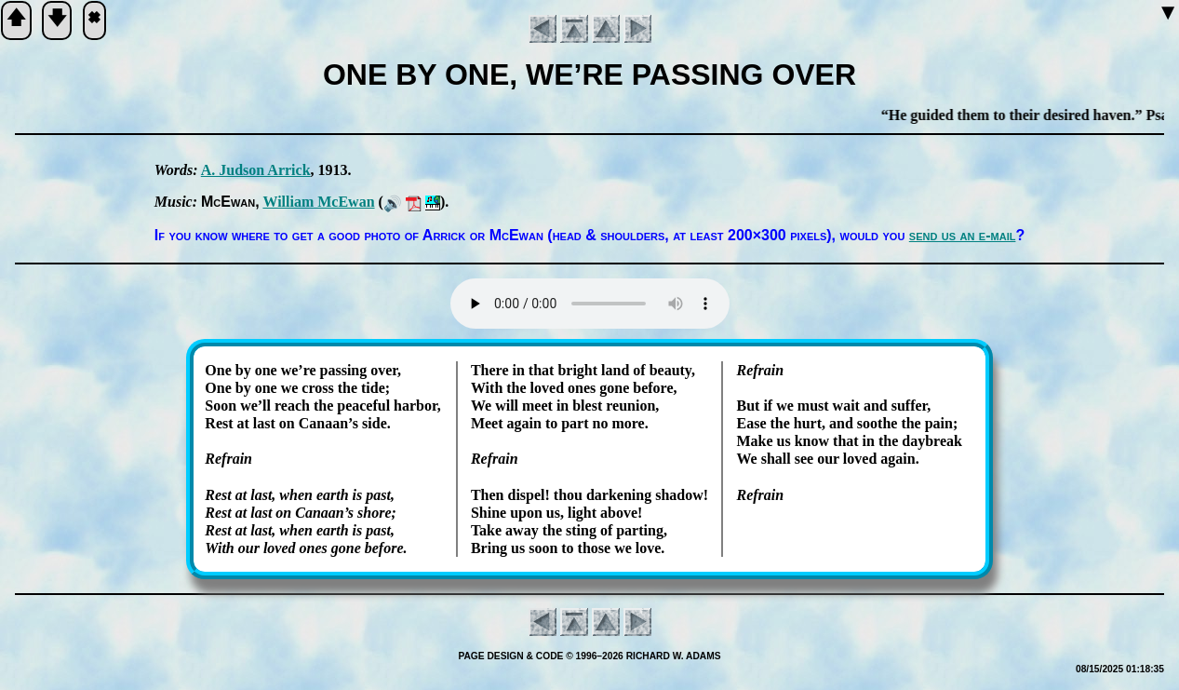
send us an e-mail (962, 235)
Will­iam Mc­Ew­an (318, 202)
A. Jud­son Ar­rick (256, 170)
